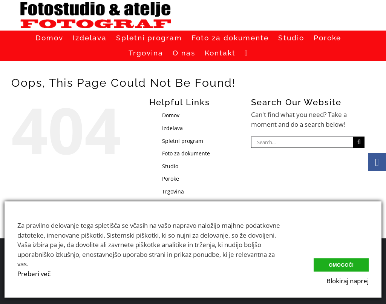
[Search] (359, 142)
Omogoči (341, 265)
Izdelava (172, 128)
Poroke (170, 178)
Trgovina (173, 191)
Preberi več (34, 273)
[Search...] (302, 142)
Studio (170, 166)
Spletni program (182, 140)
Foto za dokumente (186, 153)
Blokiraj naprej (347, 280)
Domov (170, 115)
